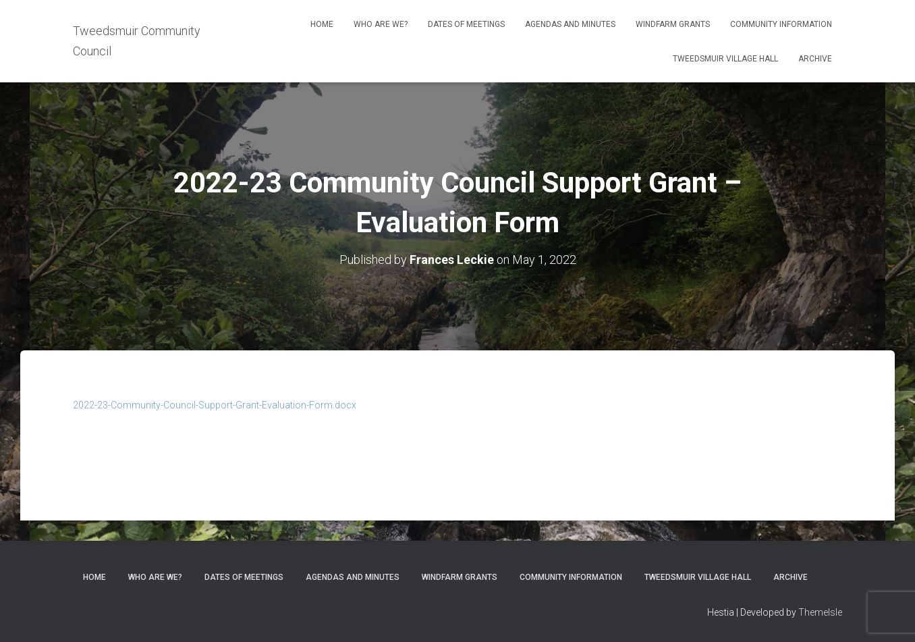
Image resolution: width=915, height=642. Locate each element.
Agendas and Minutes (570, 24)
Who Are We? (381, 24)
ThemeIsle (820, 612)
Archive (815, 58)
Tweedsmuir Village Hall (725, 58)
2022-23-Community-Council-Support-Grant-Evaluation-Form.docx (214, 405)
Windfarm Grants (673, 24)
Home (321, 24)
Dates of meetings (466, 24)
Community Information (781, 24)
